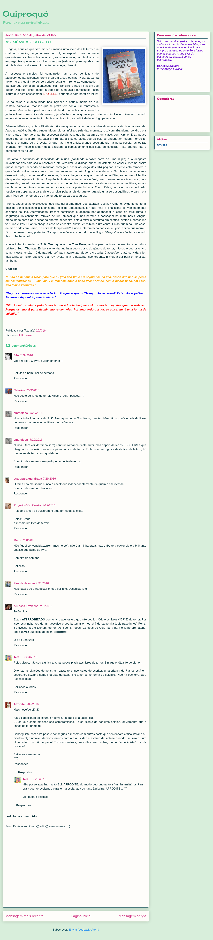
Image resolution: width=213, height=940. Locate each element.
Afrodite (19, 704)
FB (21, 335)
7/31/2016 (45, 606)
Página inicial (81, 916)
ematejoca (21, 413)
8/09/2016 (32, 704)
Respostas (25, 772)
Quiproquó (26, 13)
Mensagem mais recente (24, 916)
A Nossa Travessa (26, 606)
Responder (21, 378)
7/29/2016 (26, 355)
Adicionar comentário (22, 816)
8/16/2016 (40, 779)
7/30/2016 (28, 540)
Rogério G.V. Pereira (28, 505)
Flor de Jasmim (24, 583)
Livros (28, 335)
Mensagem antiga (132, 916)
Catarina (19, 390)
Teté (16, 657)
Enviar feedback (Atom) (84, 929)
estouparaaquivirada (28, 478)
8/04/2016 (31, 657)
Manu (17, 540)
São (16, 355)
